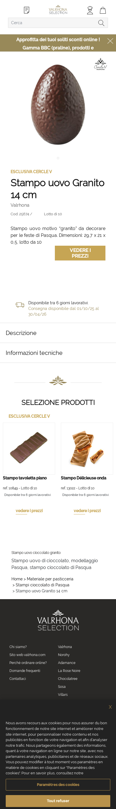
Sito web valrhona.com (27, 655)
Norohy (64, 655)
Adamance (66, 663)
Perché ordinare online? (28, 663)
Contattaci (17, 679)
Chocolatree (67, 679)
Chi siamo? (18, 647)
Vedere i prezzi (80, 253)
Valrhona (65, 647)
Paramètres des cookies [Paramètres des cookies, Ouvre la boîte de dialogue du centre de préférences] (58, 791)
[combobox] (58, 23)
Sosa (62, 687)
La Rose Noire (69, 671)
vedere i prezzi (29, 510)
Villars (63, 695)
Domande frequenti (24, 671)
